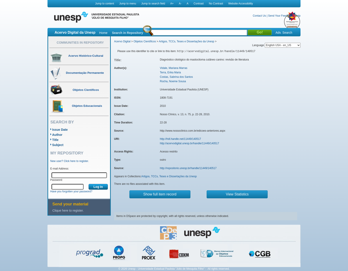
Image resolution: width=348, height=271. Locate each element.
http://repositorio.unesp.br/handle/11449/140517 (188, 168)
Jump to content (104, 3)
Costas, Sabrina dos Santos (176, 76)
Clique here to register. (68, 210)
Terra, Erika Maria (170, 72)
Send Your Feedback (280, 15)
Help (298, 15)
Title (55, 140)
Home (103, 33)
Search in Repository (127, 33)
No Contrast (216, 3)
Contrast (199, 3)
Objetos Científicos (145, 41)
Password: (56, 179)
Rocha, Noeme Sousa (173, 81)
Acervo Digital (122, 41)
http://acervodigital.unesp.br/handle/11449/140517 (189, 143)
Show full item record (159, 194)
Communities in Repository (80, 42)
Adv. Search (283, 32)
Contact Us (259, 15)
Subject (57, 145)
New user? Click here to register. (69, 161)
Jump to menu (127, 3)
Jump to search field (153, 3)
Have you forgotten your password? (71, 191)
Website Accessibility (240, 3)
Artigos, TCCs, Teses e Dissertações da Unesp (186, 41)
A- (180, 3)
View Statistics (237, 194)
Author (57, 134)
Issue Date (60, 129)
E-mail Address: (59, 168)
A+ (172, 3)
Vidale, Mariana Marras (173, 68)
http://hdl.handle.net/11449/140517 (180, 138)
